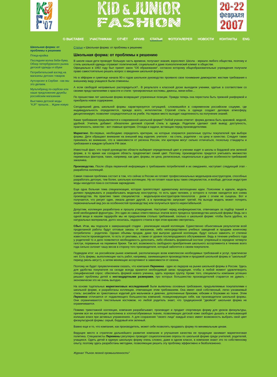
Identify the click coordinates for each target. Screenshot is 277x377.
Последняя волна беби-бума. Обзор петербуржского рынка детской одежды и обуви (49, 64)
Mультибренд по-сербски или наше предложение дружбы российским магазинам (49, 93)
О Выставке (73, 39)
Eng (246, 39)
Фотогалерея (180, 39)
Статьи (156, 39)
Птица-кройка (39, 55)
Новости (206, 39)
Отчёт (122, 39)
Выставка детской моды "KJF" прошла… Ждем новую (49, 102)
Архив (138, 39)
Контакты (228, 39)
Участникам (100, 39)
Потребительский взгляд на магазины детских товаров (48, 74)
